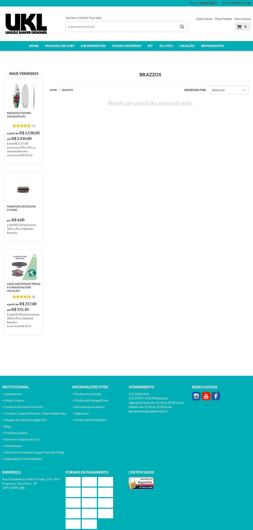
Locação (187, 46)
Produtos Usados (16, 433)
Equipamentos (93, 46)
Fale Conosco (242, 19)
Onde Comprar (15, 400)
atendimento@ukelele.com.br (148, 411)
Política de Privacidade (90, 420)
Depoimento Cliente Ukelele (23, 459)
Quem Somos (204, 19)
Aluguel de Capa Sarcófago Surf (26, 420)
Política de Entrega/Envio (92, 400)
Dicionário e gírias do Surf (22, 439)
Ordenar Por (195, 90)
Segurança (81, 413)
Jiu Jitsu (166, 46)
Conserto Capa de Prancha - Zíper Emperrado (35, 413)
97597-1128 (239, 3)
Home (34, 46)
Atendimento (13, 446)
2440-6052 (206, 3)
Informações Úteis (90, 387)
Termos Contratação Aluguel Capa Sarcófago (34, 452)
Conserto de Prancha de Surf (24, 407)
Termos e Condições (88, 394)
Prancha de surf (60, 46)
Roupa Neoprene (126, 46)
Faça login (95, 17)
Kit (150, 46)
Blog (8, 426)
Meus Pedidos (223, 19)
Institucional (15, 387)
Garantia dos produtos (90, 407)
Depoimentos (212, 46)
